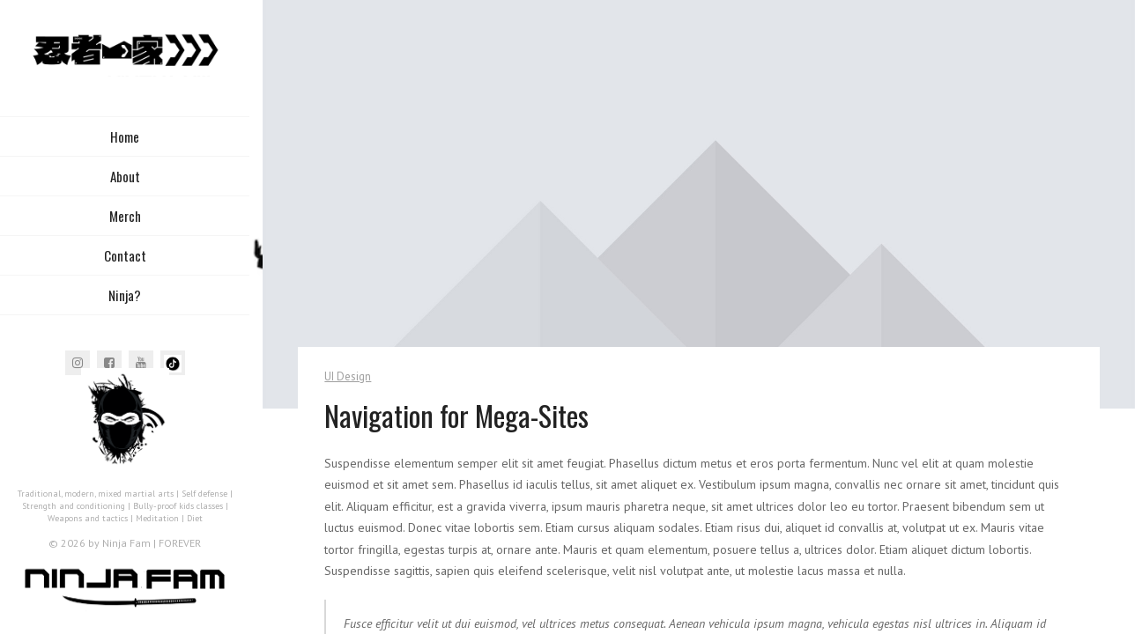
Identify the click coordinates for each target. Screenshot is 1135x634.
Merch (125, 215)
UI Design (347, 376)
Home (124, 136)
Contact (125, 255)
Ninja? (124, 295)
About (125, 176)
